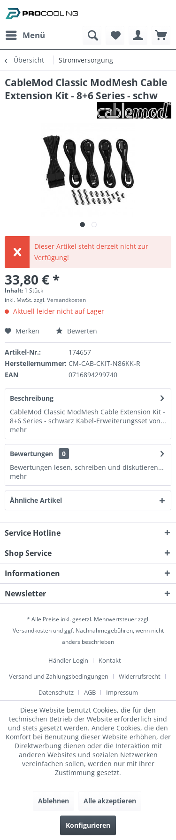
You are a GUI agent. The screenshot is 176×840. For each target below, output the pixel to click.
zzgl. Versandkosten (60, 300)
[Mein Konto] (138, 35)
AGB (90, 692)
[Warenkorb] (161, 35)
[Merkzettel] (115, 35)
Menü (25, 34)
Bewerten (76, 330)
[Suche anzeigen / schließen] (92, 35)
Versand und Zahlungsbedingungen (58, 676)
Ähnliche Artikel (36, 500)
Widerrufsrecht (140, 676)
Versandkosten (32, 630)
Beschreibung (32, 398)
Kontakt (110, 660)
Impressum (122, 692)
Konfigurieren (88, 825)
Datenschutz (56, 692)
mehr (18, 429)
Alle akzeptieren (110, 800)
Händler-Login (68, 660)
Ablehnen (53, 800)
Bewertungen (31, 453)
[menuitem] (25, 35)
